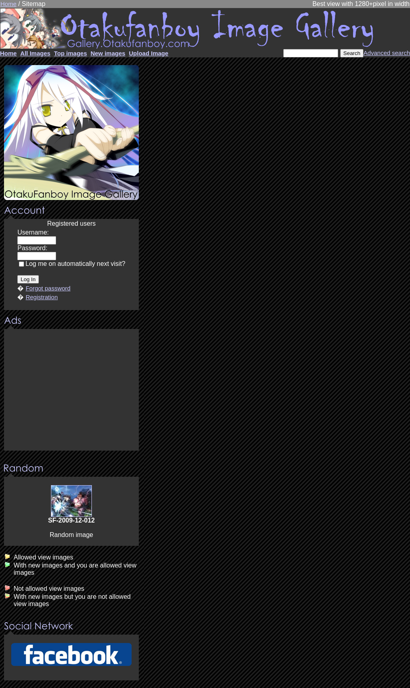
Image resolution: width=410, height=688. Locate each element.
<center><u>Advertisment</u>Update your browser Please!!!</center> (71, 390)
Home (8, 3)
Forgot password (48, 288)
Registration (42, 297)
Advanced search (386, 52)
